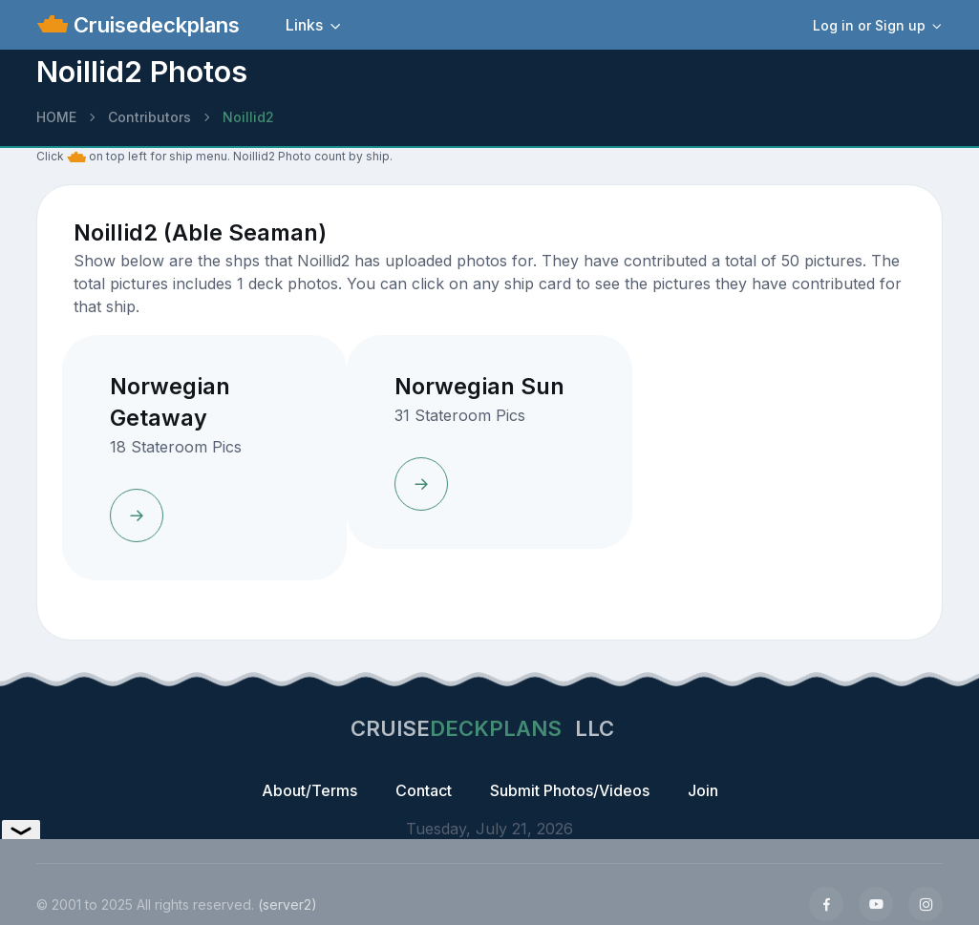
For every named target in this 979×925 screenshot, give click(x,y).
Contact (423, 790)
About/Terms (309, 790)
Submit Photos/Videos (569, 790)
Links (304, 24)
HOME (56, 117)
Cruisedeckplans (154, 24)
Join (703, 790)
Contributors (149, 117)
